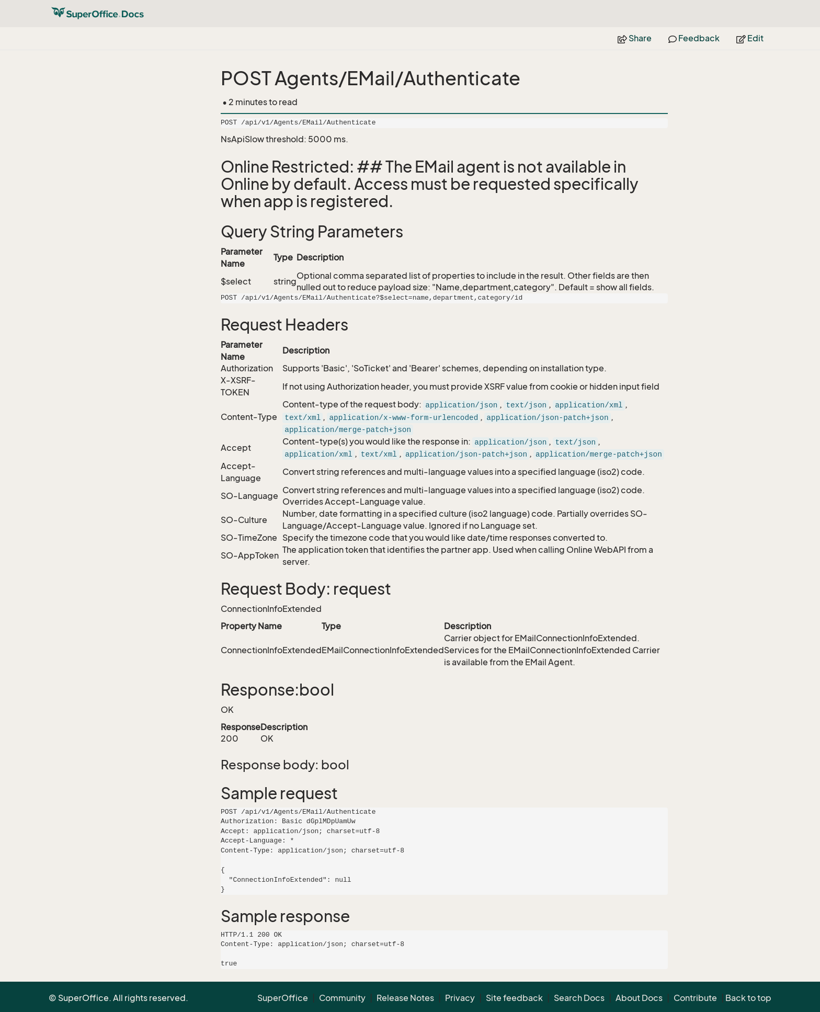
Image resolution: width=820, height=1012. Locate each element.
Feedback (694, 38)
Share (635, 38)
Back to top (748, 998)
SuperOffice (282, 998)
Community (342, 998)
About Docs (639, 998)
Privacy (460, 998)
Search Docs (579, 998)
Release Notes (405, 998)
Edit (750, 38)
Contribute (695, 998)
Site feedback (514, 998)
